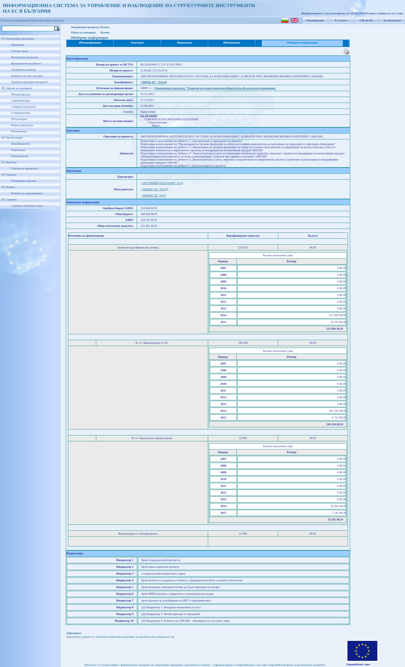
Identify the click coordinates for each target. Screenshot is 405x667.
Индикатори (231, 42)
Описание (137, 42)
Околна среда (19, 51)
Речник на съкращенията (27, 193)
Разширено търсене (23, 180)
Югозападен (19, 119)
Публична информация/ (16, 20)
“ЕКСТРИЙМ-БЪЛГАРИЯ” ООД (162, 183)
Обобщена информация (302, 42)
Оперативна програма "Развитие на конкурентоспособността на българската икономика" (216, 88)
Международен (21, 94)
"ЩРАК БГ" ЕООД (153, 82)
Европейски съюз (358, 664)
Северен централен (23, 106)
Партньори (18, 150)
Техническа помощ (23, 69)
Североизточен (20, 112)
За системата (392, 20)
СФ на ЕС (366, 20)
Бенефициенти (20, 143)
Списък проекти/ (53, 20)
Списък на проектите (24, 168)
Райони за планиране (19, 88)
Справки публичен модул (27, 205)
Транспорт (17, 44)
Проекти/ (36, 20)
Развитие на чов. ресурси (27, 75)
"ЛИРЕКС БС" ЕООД (154, 189)
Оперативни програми (20, 38)
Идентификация (90, 42)
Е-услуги (341, 20)
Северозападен (20, 100)
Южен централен (22, 125)
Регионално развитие (24, 57)
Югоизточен (19, 131)
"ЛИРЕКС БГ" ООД (153, 195)
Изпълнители (19, 156)
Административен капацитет (29, 81)
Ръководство (315, 20)
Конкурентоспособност (26, 63)
